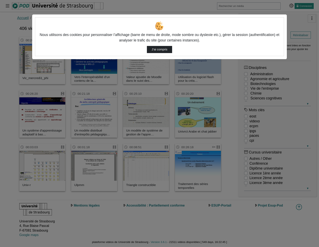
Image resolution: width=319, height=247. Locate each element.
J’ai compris (159, 49)
